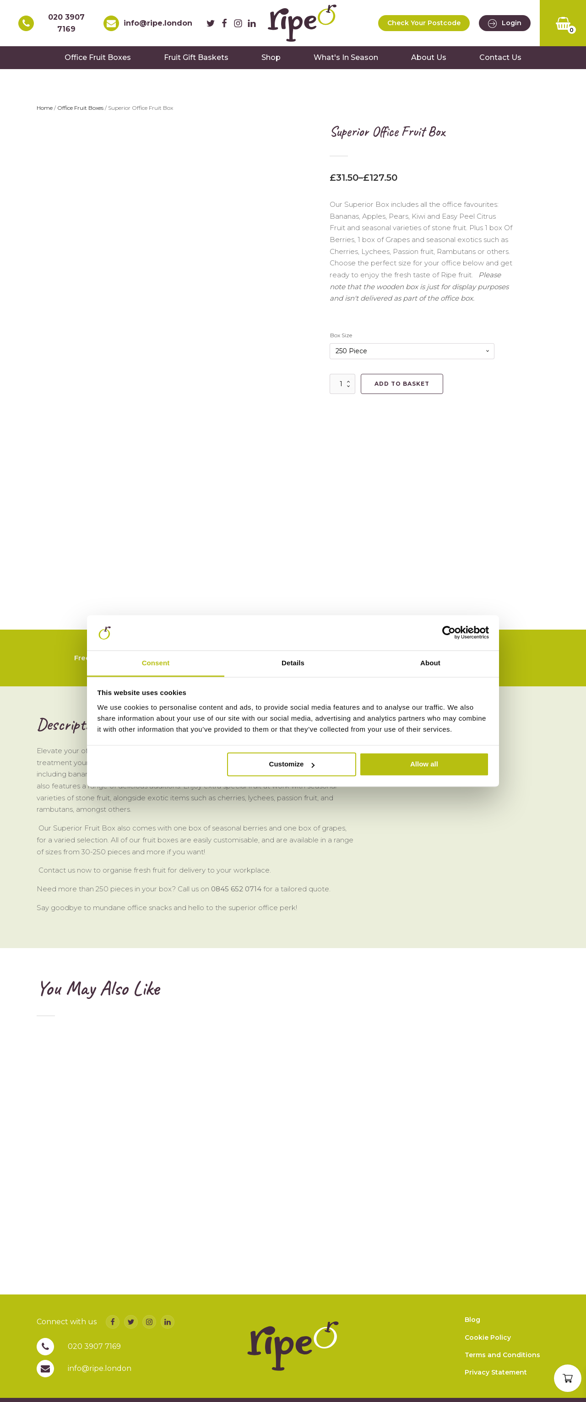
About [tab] (430, 663)
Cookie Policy (488, 1337)
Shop (271, 57)
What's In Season (346, 57)
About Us (428, 57)
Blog (472, 1320)
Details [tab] (293, 663)
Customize (292, 764)
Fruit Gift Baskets (196, 57)
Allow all (424, 764)
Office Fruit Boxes (98, 57)
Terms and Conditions (502, 1355)
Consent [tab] (156, 663)
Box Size (341, 335)
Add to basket (401, 383)
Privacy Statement (496, 1372)
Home (45, 107)
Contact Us (500, 57)
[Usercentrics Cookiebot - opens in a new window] (449, 633)
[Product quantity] (342, 384)
